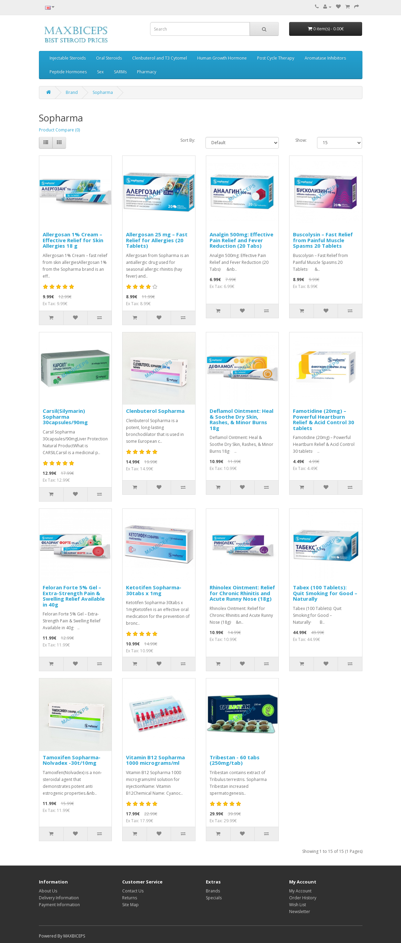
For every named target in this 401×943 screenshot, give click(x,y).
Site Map (130, 905)
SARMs (120, 72)
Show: (301, 140)
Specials (214, 898)
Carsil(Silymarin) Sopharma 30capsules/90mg (65, 416)
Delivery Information (59, 898)
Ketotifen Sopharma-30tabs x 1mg (153, 590)
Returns (129, 898)
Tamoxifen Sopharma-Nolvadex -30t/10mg (72, 760)
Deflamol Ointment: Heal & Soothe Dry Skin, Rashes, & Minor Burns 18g (241, 419)
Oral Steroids (109, 58)
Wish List (297, 905)
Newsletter (299, 911)
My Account (300, 891)
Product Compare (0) (59, 130)
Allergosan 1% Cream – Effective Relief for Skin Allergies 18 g (73, 240)
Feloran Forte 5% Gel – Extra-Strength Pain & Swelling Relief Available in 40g (74, 596)
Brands (213, 891)
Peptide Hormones (68, 72)
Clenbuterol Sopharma (155, 410)
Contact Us (133, 891)
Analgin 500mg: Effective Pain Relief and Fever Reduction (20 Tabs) (241, 240)
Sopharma (103, 92)
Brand (72, 92)
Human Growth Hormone (222, 58)
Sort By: (187, 140)
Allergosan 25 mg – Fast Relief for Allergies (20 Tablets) (157, 240)
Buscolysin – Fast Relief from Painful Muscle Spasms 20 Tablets (323, 240)
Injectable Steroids (68, 58)
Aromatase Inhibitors (325, 58)
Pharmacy (146, 72)
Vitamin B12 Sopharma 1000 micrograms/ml (155, 760)
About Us (48, 891)
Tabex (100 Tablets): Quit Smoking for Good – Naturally (325, 593)
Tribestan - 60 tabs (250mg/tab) (235, 760)
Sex (100, 72)
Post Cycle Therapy (275, 58)
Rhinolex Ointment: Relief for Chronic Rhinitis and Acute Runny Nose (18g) (242, 593)
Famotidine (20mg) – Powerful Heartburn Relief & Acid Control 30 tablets (323, 419)
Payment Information (59, 905)
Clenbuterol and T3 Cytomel (159, 58)
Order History (302, 898)
